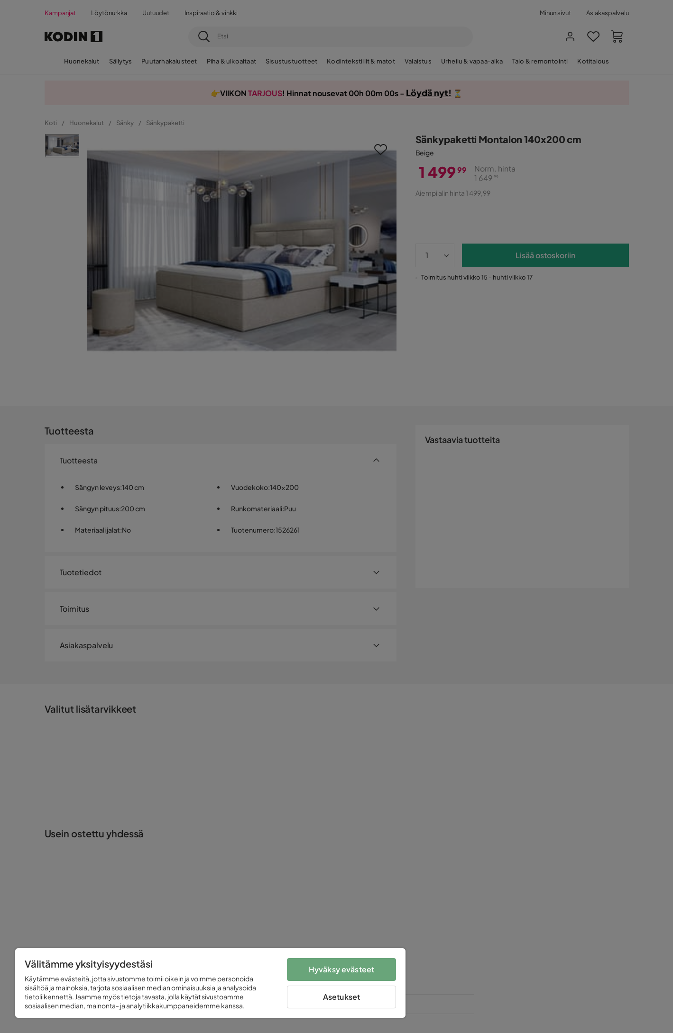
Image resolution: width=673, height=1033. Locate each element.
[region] (210, 983)
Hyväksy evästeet (342, 969)
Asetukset (341, 997)
